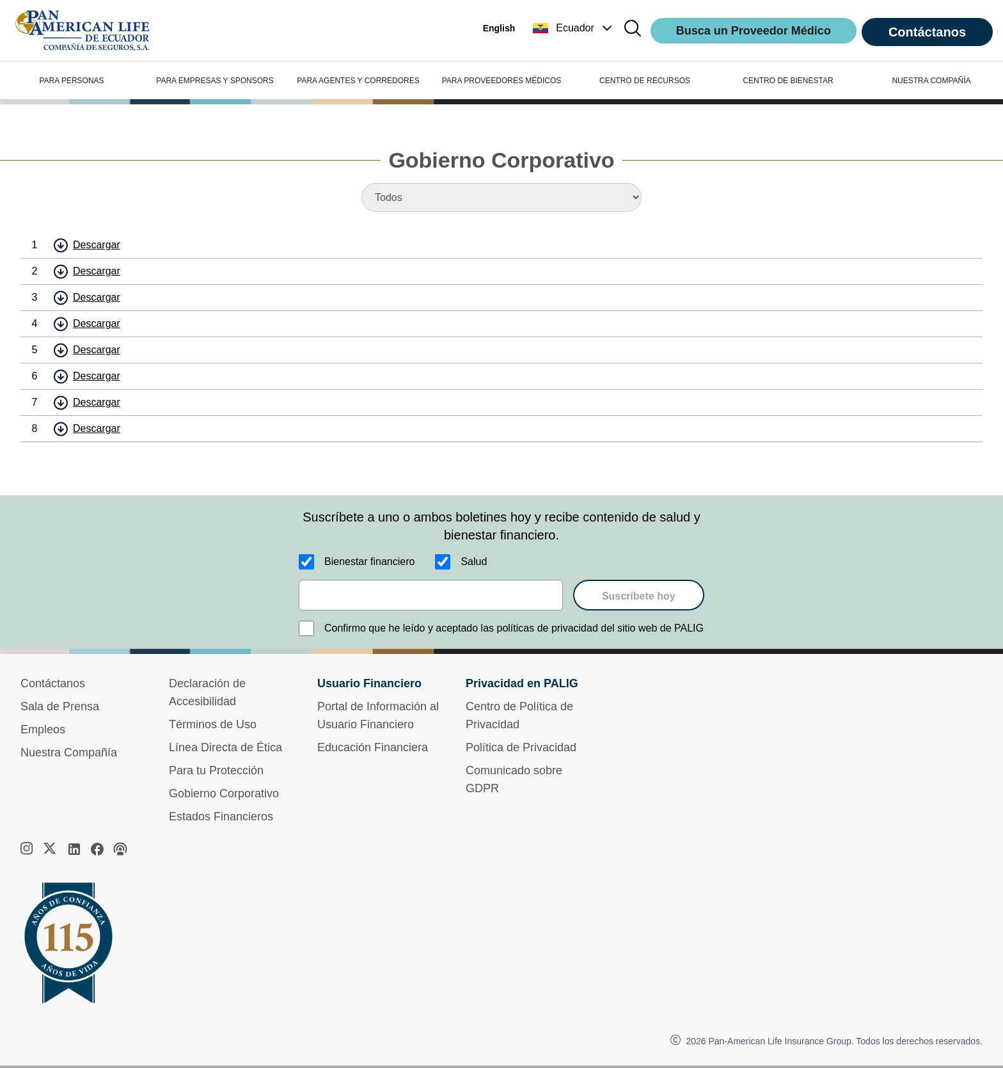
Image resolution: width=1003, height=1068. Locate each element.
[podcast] (120, 849)
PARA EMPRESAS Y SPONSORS (214, 80)
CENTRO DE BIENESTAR (788, 80)
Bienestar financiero (369, 561)
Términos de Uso (213, 724)
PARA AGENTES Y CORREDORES (358, 80)
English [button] (499, 28)
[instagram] (28, 849)
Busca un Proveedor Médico (753, 30)
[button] (574, 28)
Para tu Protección (216, 770)
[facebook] (97, 849)
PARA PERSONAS (71, 80)
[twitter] (51, 849)
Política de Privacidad (521, 747)
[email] (431, 595)
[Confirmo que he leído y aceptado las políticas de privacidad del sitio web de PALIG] (306, 628)
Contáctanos (927, 32)
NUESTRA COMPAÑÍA (931, 80)
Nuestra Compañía (68, 752)
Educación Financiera (372, 747)
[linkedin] (74, 849)
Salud (474, 561)
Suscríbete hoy (638, 596)
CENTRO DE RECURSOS (644, 80)
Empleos (42, 729)
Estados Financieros (221, 816)
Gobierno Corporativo (224, 793)
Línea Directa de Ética (225, 747)
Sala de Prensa (59, 706)
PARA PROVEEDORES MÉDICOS (502, 80)
